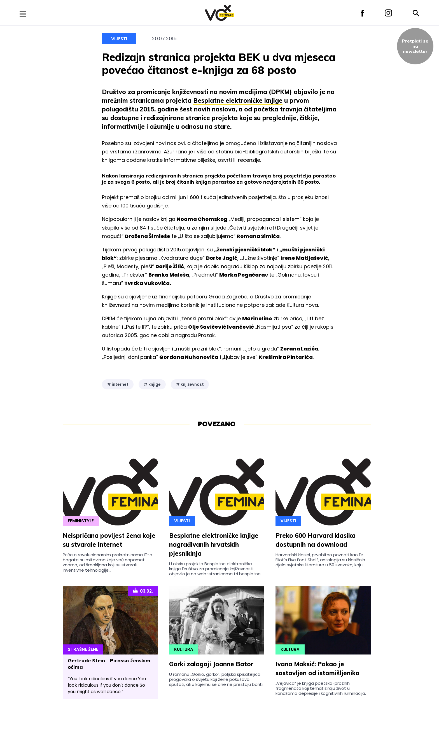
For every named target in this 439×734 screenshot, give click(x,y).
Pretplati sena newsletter (415, 46)
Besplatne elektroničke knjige (237, 100)
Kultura (183, 649)
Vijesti (119, 39)
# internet (118, 384)
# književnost (190, 384)
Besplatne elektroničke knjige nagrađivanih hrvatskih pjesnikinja (213, 544)
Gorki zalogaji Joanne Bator (211, 664)
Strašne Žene (83, 649)
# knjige (152, 384)
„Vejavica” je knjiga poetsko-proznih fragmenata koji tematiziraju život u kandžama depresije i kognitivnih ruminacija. (320, 688)
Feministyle (81, 521)
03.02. (143, 590)
